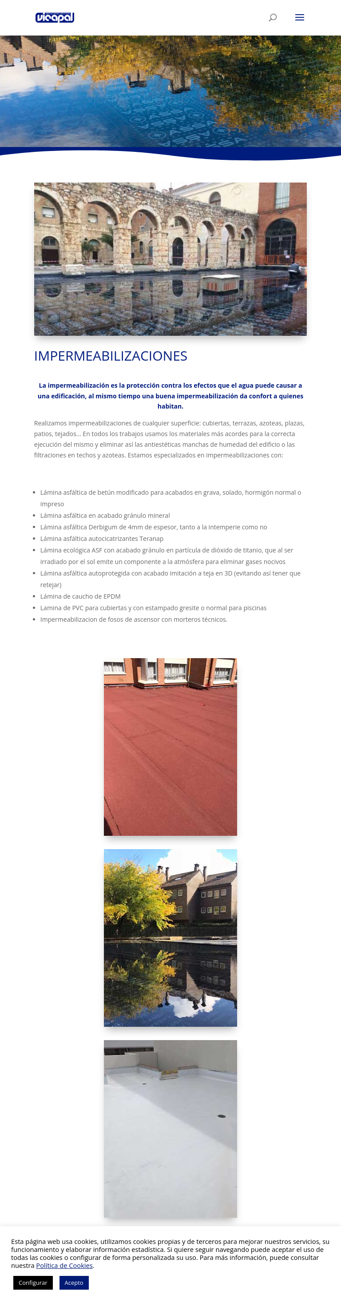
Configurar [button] (33, 1283)
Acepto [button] (74, 1283)
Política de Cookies (64, 1265)
